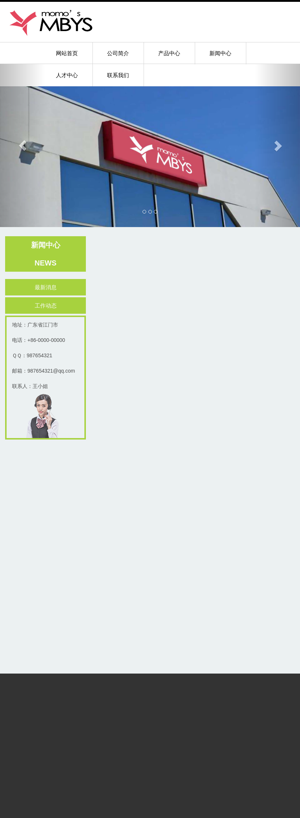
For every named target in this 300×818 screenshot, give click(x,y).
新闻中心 (220, 53)
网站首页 (67, 53)
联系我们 (118, 75)
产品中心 (169, 53)
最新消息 (47, 287)
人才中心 (67, 75)
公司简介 (118, 53)
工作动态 (47, 305)
